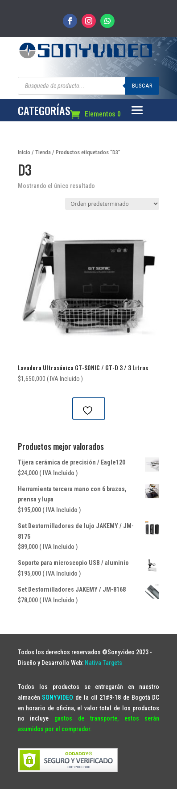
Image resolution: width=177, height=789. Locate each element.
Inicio (24, 152)
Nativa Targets (103, 662)
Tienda (43, 152)
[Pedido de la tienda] (112, 204)
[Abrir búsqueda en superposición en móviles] (89, 86)
